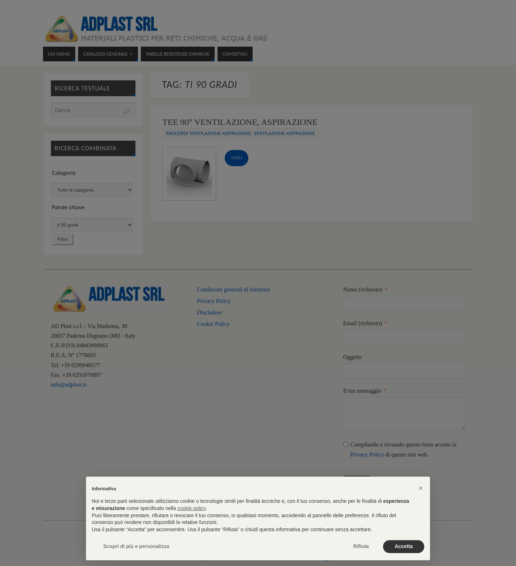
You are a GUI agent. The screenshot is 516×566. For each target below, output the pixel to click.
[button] (420, 488)
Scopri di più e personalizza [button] (136, 546)
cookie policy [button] (191, 508)
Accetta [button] (404, 546)
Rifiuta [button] (361, 546)
